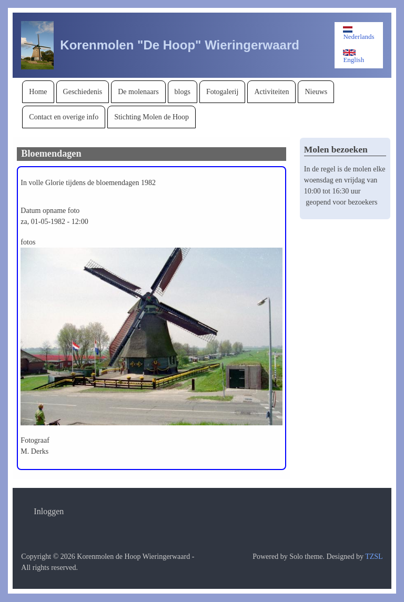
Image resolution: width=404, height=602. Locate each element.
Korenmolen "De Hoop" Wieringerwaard (179, 45)
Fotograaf (35, 440)
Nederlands (358, 33)
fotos (28, 242)
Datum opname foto (50, 211)
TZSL (373, 556)
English (353, 56)
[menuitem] (38, 91)
